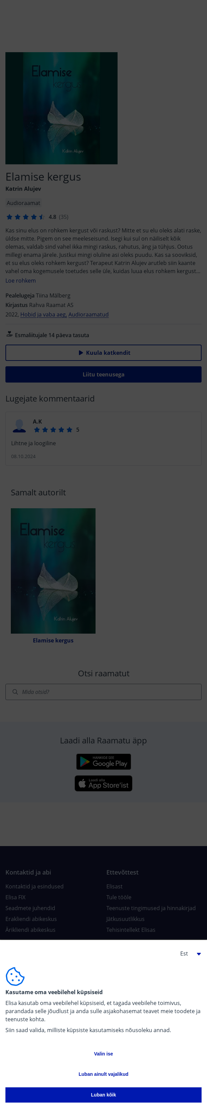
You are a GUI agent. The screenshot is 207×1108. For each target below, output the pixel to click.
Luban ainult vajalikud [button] (103, 1074)
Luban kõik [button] (103, 1094)
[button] (188, 953)
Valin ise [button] (103, 1053)
